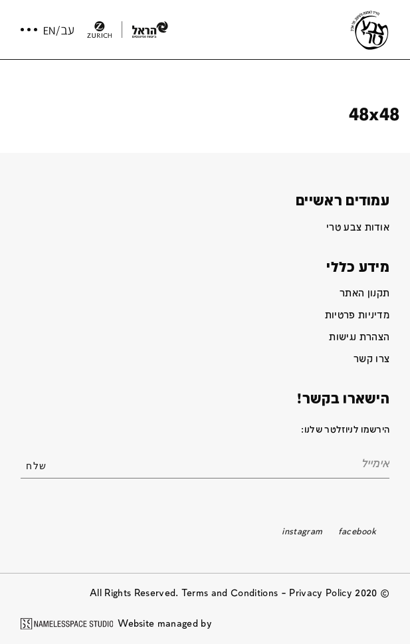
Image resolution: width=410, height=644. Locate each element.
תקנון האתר (364, 293)
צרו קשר (371, 359)
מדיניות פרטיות (357, 315)
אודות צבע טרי (357, 228)
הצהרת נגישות (359, 337)
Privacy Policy (320, 593)
